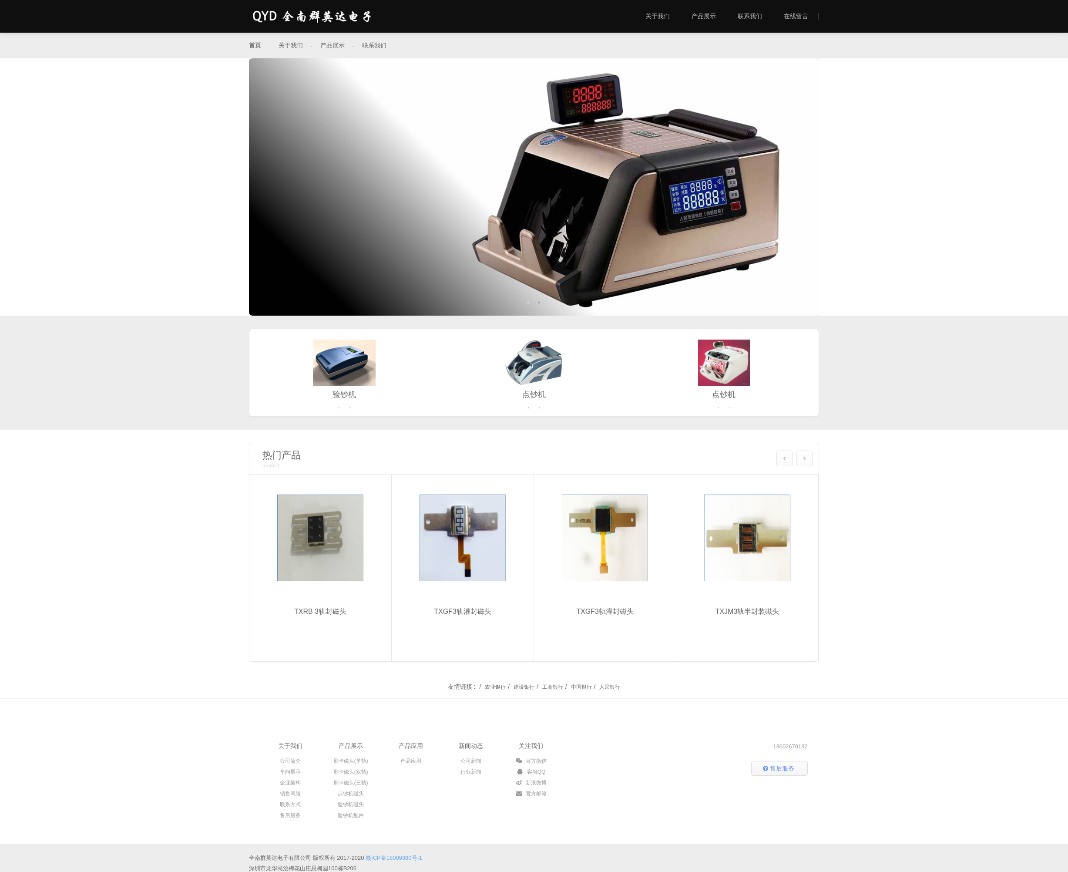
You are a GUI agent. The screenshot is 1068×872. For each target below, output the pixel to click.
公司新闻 (470, 761)
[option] (534, 187)
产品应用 (411, 745)
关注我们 (531, 745)
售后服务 (290, 815)
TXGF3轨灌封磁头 (462, 618)
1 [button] (528, 302)
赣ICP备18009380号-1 (394, 858)
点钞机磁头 (351, 794)
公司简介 (290, 761)
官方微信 (531, 761)
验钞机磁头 (351, 804)
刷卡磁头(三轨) (350, 783)
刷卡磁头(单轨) (350, 761)
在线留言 (796, 16)
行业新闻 (470, 772)
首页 (255, 45)
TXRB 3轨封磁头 (320, 618)
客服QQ (531, 772)
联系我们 (750, 16)
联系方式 (290, 804)
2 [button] (539, 302)
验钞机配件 (351, 815)
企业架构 (290, 783)
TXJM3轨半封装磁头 (747, 618)
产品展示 (704, 16)
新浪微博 (531, 782)
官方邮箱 (531, 793)
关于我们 (657, 16)
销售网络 (290, 794)
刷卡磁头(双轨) (350, 772)
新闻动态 (471, 745)
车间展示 (290, 772)
